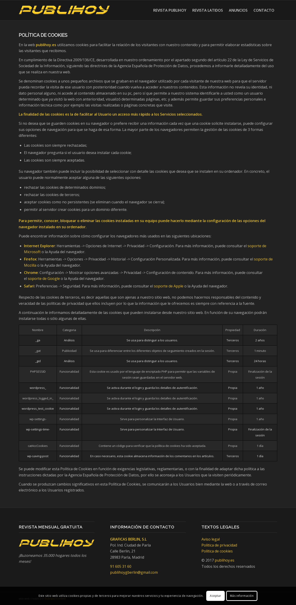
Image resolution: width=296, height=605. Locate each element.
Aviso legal (210, 539)
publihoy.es (224, 560)
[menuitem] (169, 10)
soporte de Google (44, 278)
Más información (242, 596)
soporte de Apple (168, 286)
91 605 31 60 (120, 566)
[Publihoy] (64, 10)
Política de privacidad (219, 545)
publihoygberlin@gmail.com (134, 572)
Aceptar (215, 596)
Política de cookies (217, 551)
